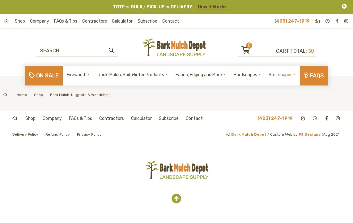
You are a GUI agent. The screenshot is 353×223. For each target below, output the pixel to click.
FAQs (314, 75)
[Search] (74, 50)
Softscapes (280, 74)
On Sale (44, 75)
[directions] (317, 21)
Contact (170, 21)
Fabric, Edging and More (199, 74)
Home (15, 95)
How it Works (212, 7)
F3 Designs (310, 134)
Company (39, 21)
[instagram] (346, 21)
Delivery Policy (25, 134)
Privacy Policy (89, 134)
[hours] (328, 21)
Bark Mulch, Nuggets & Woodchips (80, 95)
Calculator (122, 21)
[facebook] (337, 21)
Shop (20, 21)
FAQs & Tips (65, 21)
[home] (7, 21)
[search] (111, 50)
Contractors (94, 21)
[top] (176, 199)
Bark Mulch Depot (248, 134)
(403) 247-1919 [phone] (292, 21)
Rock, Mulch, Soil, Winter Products (131, 74)
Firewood (76, 74)
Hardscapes (245, 74)
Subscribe (147, 21)
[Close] (344, 6)
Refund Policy (57, 134)
